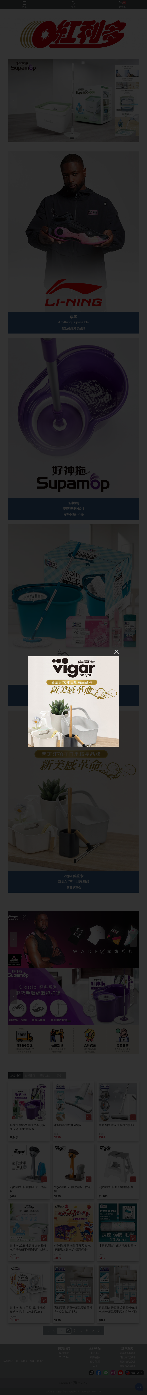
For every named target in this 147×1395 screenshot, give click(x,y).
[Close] (116, 651)
